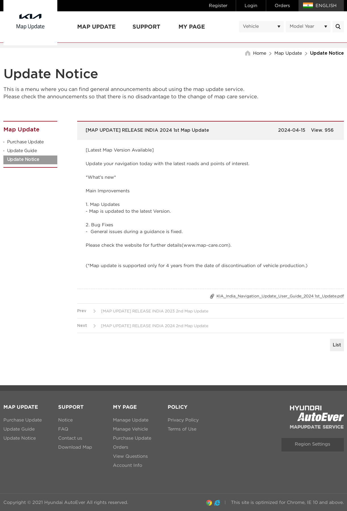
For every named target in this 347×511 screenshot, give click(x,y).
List (337, 345)
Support (146, 27)
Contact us (70, 438)
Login (251, 5)
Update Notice (23, 159)
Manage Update (130, 420)
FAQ (63, 429)
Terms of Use (182, 429)
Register (218, 5)
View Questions (130, 456)
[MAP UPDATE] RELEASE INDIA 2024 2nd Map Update (154, 325)
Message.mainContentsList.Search (338, 26)
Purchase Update (25, 141)
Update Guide (22, 150)
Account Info (127, 465)
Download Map (75, 447)
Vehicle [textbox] (251, 26)
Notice (65, 420)
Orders (282, 5)
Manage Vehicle (130, 429)
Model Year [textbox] (302, 26)
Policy (178, 407)
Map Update (96, 27)
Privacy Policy (183, 420)
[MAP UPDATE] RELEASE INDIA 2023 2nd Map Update (154, 311)
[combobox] (261, 26)
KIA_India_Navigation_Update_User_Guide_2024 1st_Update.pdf (280, 296)
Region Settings (312, 444)
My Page (191, 27)
